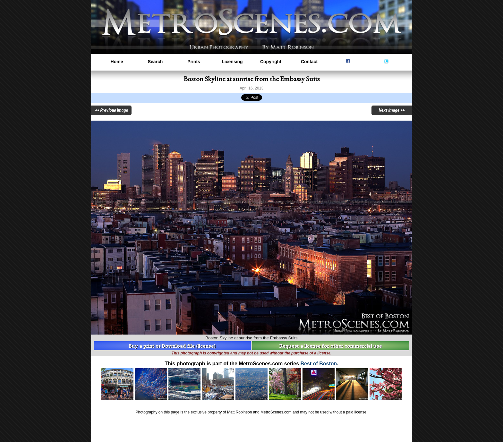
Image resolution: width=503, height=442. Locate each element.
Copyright (270, 61)
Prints (193, 61)
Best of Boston (318, 363)
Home (117, 61)
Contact (309, 61)
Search (155, 61)
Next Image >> (392, 110)
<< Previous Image (111, 110)
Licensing (232, 61)
